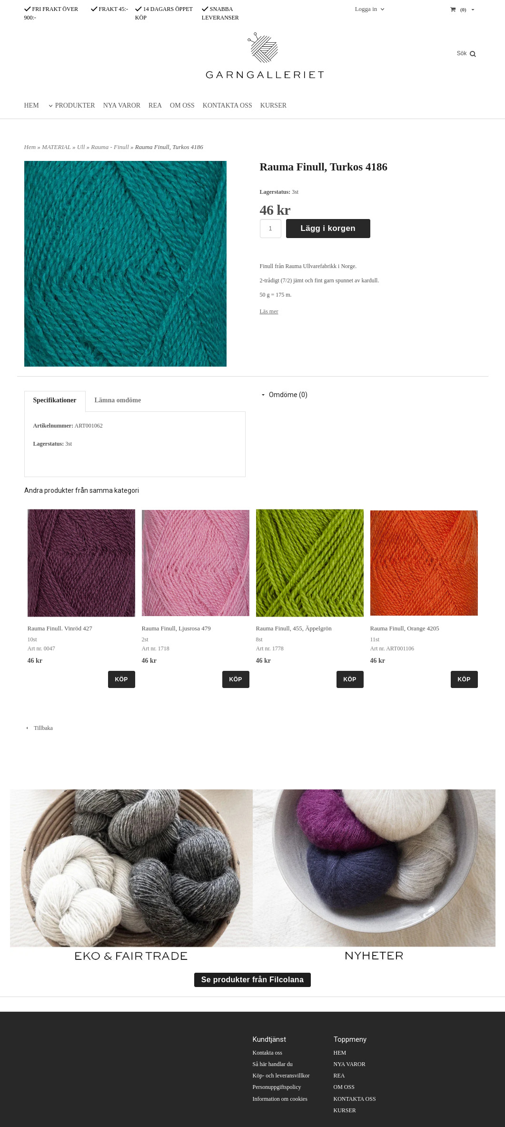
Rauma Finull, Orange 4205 (404, 628)
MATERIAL (57, 146)
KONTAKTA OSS (227, 105)
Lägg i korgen (328, 228)
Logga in (366, 8)
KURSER (273, 105)
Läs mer (269, 311)
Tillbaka (38, 728)
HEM (31, 105)
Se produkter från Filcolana (252, 980)
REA (155, 105)
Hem (30, 146)
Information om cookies (280, 1099)
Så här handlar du (273, 1064)
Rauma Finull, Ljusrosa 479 (176, 628)
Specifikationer (55, 400)
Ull (82, 146)
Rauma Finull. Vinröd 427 (60, 628)
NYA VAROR (121, 105)
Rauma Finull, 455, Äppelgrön (294, 628)
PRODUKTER (75, 105)
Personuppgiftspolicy (277, 1087)
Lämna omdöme (118, 400)
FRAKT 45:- (109, 9)
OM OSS (182, 105)
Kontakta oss (267, 1052)
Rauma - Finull (110, 146)
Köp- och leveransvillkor (281, 1075)
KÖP (121, 679)
